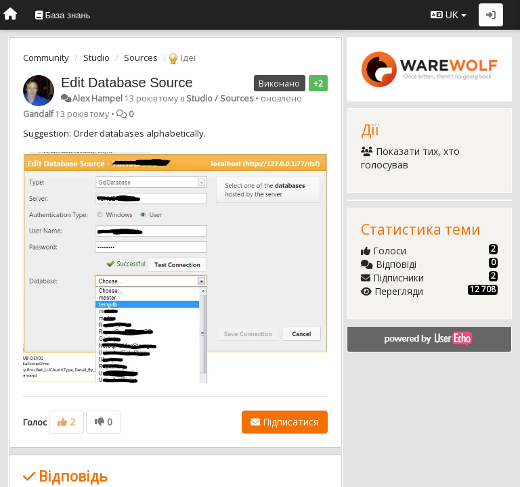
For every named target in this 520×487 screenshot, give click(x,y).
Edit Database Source (127, 82)
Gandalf (38, 114)
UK (449, 14)
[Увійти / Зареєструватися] (491, 14)
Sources (141, 57)
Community (46, 57)
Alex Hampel (97, 98)
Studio (96, 57)
